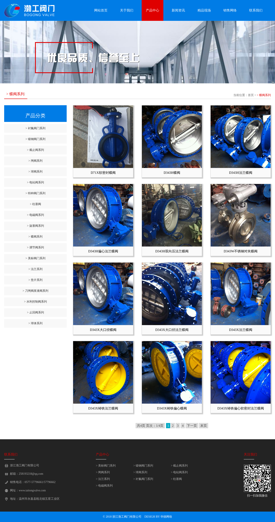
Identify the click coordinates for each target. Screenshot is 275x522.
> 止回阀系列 (35, 312)
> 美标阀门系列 (35, 258)
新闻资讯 (178, 10)
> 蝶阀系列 (264, 95)
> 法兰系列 (35, 269)
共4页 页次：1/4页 (150, 425)
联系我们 (255, 10)
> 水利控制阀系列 (35, 301)
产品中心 (152, 10)
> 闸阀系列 (35, 160)
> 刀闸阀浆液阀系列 (35, 290)
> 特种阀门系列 (35, 193)
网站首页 (101, 10)
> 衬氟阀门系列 (35, 128)
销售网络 (230, 10)
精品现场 (204, 10)
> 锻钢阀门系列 (35, 139)
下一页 (192, 425)
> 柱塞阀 (35, 204)
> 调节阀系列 (35, 247)
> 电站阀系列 (35, 182)
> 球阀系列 (35, 171)
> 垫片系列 (35, 280)
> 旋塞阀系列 (35, 225)
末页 (203, 425)
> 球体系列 (35, 323)
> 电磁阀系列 (35, 215)
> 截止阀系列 (35, 149)
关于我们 (126, 10)
